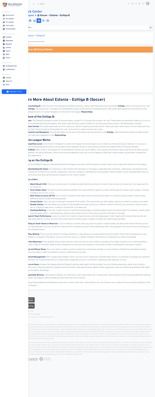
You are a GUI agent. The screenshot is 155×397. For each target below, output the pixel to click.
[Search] (52, 4)
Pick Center (43, 12)
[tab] (32, 20)
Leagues (40, 15)
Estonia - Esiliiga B (47, 35)
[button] (147, 3)
